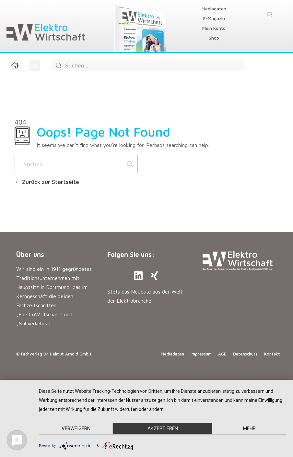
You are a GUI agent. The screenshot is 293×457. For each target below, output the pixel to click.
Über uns (30, 254)
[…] (53, 323)
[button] (34, 65)
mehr (249, 428)
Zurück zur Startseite (47, 181)
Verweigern (76, 428)
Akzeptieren (162, 428)
